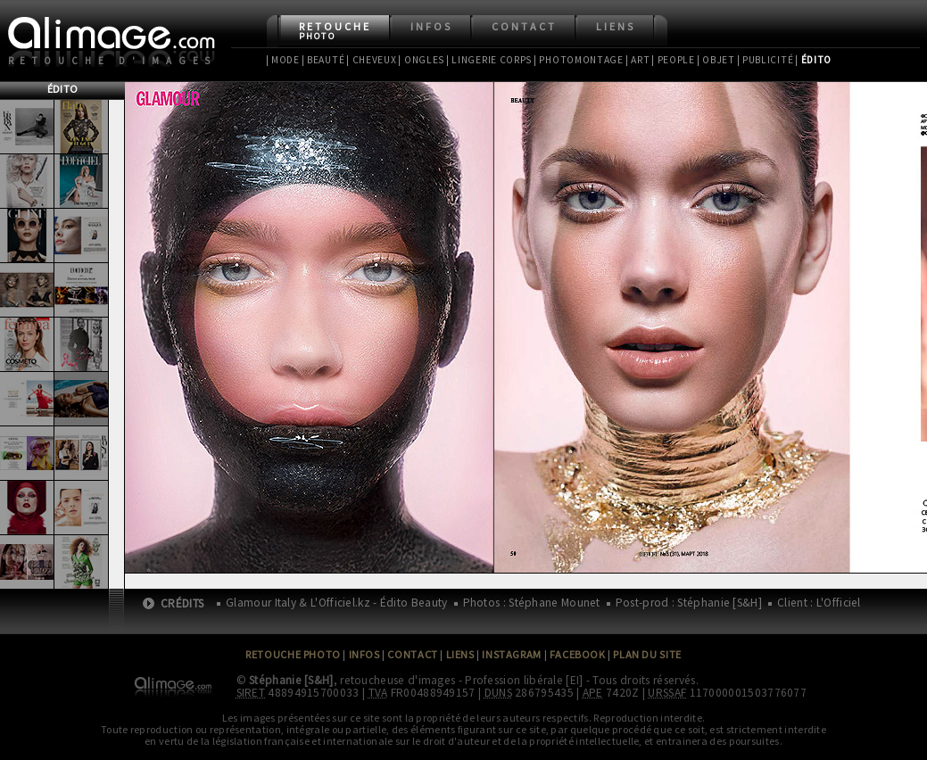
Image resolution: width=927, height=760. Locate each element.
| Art (637, 60)
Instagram (511, 654)
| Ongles (421, 60)
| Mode (283, 60)
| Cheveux (371, 60)
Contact (524, 26)
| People (673, 60)
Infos (431, 26)
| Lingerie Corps (489, 60)
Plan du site (647, 654)
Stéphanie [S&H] (291, 680)
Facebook (578, 654)
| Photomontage (579, 60)
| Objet (716, 60)
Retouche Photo (293, 654)
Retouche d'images (113, 60)
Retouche (335, 31)
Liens (615, 26)
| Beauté (323, 60)
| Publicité (765, 60)
